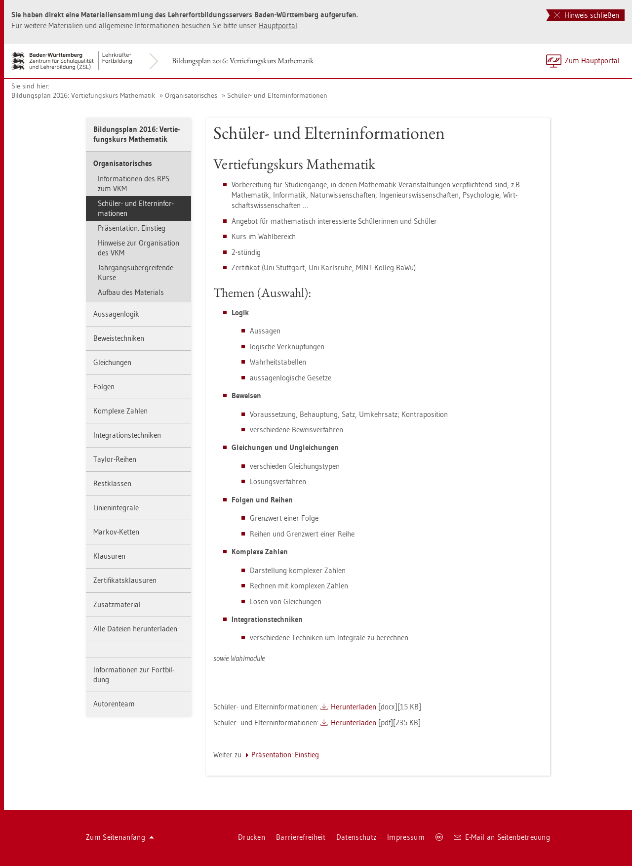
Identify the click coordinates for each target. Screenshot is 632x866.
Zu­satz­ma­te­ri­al (117, 604)
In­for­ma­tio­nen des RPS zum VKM (133, 183)
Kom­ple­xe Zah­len (120, 410)
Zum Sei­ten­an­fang (120, 837)
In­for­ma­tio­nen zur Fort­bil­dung (133, 674)
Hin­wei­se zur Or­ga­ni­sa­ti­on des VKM (138, 247)
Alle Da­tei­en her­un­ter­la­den (135, 628)
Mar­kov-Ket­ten (116, 531)
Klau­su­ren (109, 556)
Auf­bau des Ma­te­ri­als (131, 292)
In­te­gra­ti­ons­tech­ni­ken (127, 435)
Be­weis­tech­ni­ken (118, 338)
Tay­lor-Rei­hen (114, 459)
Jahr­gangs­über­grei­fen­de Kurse (135, 272)
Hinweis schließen (586, 15)
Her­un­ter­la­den (353, 706)
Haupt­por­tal (278, 25)
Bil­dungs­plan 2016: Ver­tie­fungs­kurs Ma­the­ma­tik (243, 60)
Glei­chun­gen (112, 362)
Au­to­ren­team (114, 703)
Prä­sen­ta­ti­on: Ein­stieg (131, 228)
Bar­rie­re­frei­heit (300, 837)
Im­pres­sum (406, 837)
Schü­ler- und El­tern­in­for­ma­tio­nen (277, 95)
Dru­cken (251, 837)
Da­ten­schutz (356, 837)
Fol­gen (104, 386)
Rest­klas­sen (112, 483)
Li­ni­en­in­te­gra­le (116, 507)
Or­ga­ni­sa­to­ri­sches (191, 95)
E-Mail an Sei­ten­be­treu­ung (502, 837)
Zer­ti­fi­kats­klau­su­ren (125, 580)
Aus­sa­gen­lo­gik (116, 314)
